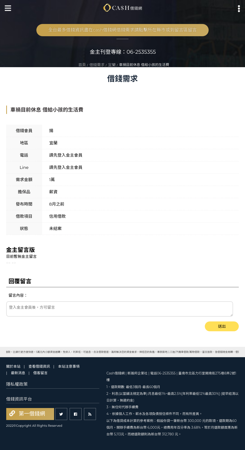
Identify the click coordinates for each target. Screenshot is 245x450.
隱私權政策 (17, 384)
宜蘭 (112, 65)
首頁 (82, 65)
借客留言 (40, 373)
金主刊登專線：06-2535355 (123, 52)
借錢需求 (97, 65)
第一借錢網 (31, 413)
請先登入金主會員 (66, 155)
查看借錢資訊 (39, 366)
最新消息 (18, 373)
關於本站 (13, 366)
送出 (222, 326)
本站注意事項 (68, 366)
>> (13, 263)
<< (8, 263)
